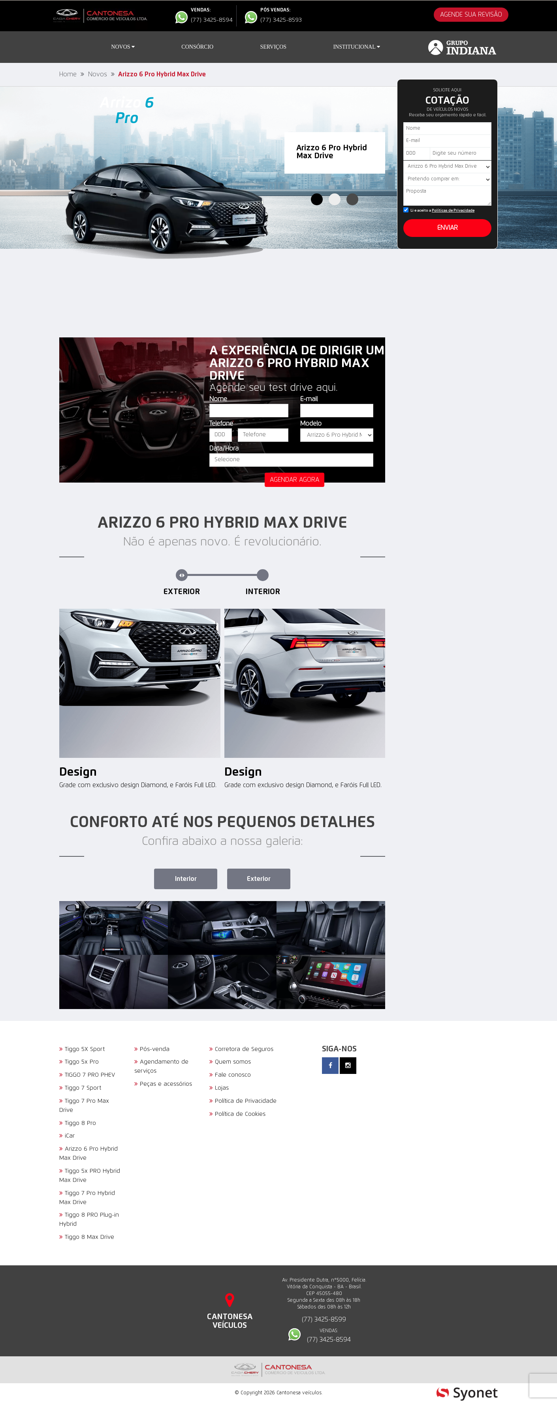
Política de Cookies (237, 1114)
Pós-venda (151, 1049)
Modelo (311, 423)
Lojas (219, 1088)
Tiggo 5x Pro (79, 1062)
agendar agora (294, 480)
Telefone (220, 423)
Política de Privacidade (243, 1101)
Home (68, 74)
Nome (218, 399)
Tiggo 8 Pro (77, 1123)
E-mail (309, 399)
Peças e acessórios (163, 1084)
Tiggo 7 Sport (80, 1088)
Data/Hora (224, 448)
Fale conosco (230, 1075)
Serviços (273, 47)
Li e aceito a (442, 210)
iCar (67, 1136)
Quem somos (230, 1062)
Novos (123, 47)
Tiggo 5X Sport (82, 1049)
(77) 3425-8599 (324, 1319)
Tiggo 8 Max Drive (86, 1237)
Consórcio (197, 47)
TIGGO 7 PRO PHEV (87, 1075)
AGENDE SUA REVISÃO (471, 14)
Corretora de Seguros (241, 1049)
